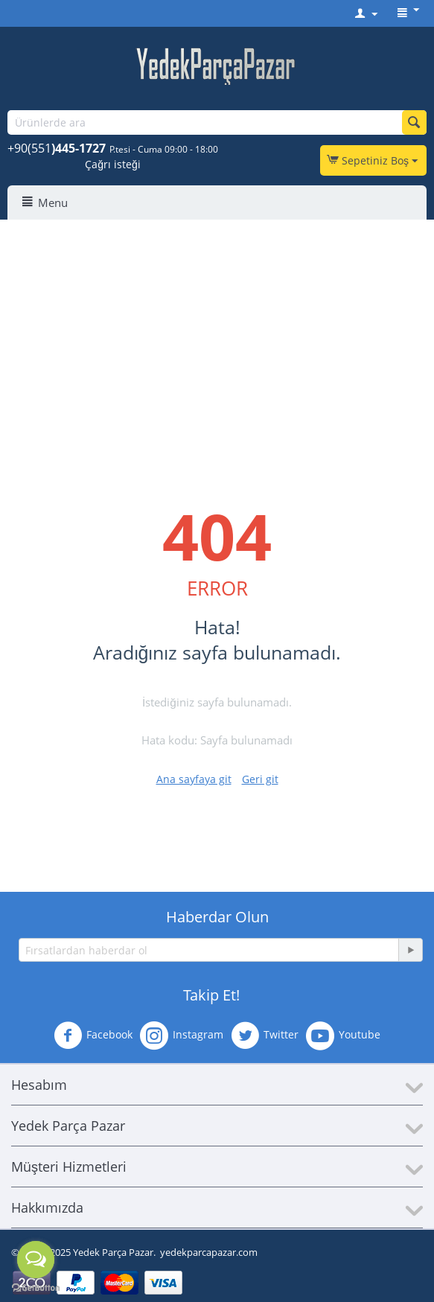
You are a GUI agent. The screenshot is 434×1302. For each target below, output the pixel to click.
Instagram (181, 1035)
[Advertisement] (217, 331)
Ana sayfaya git (194, 779)
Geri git (260, 779)
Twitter (265, 1035)
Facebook (93, 1035)
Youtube (343, 1035)
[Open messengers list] (35, 1259)
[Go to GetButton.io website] (36, 1287)
